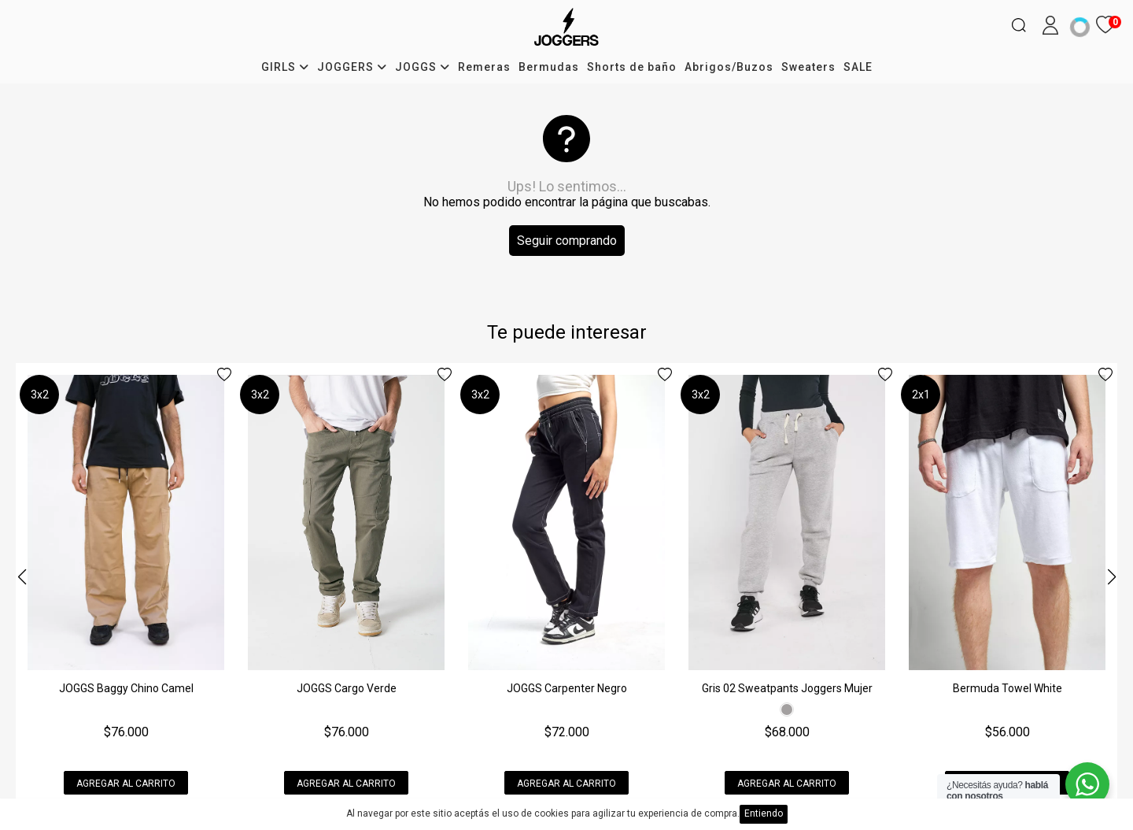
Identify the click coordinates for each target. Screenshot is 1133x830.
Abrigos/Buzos (729, 67)
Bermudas (549, 67)
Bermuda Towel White (1007, 688)
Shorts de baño (632, 67)
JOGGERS (352, 67)
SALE (858, 67)
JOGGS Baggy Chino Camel (126, 688)
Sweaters (808, 67)
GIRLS (285, 67)
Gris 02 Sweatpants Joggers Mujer (787, 688)
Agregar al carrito (125, 783)
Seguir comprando (567, 240)
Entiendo (763, 813)
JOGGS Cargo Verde (347, 688)
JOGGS (422, 67)
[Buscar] (1018, 25)
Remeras (484, 67)
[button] (1111, 577)
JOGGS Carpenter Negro (567, 688)
